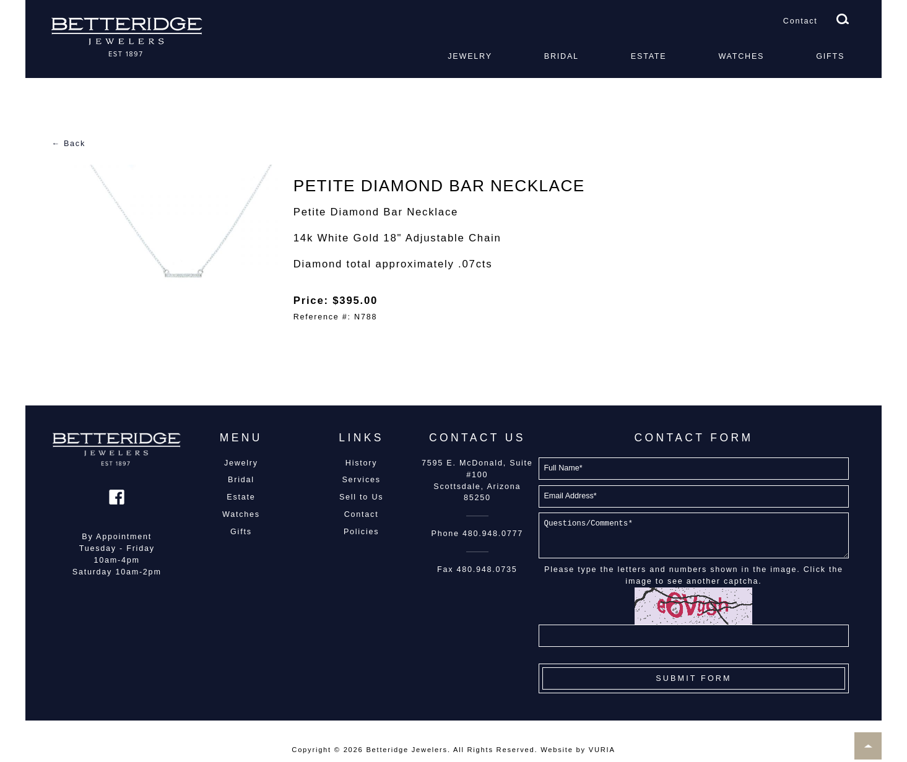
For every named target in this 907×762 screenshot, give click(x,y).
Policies (361, 531)
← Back (68, 143)
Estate (649, 56)
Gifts (830, 56)
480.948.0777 (492, 533)
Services (361, 479)
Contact (800, 21)
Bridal (561, 56)
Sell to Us (361, 497)
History (361, 463)
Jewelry (470, 56)
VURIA (602, 749)
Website (556, 749)
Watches (741, 56)
